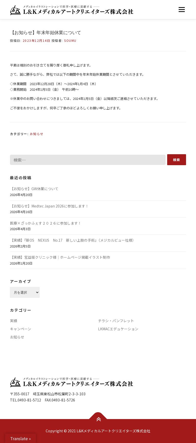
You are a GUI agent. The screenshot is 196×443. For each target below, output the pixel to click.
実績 (13, 320)
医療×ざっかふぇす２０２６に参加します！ (45, 223)
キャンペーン (20, 328)
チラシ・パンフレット (116, 320)
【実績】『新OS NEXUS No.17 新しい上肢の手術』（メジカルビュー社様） (73, 240)
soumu (70, 40)
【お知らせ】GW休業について (34, 188)
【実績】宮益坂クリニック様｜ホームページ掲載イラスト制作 (60, 257)
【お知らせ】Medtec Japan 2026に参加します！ (49, 206)
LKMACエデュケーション (118, 328)
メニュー (181, 9)
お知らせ (37, 134)
